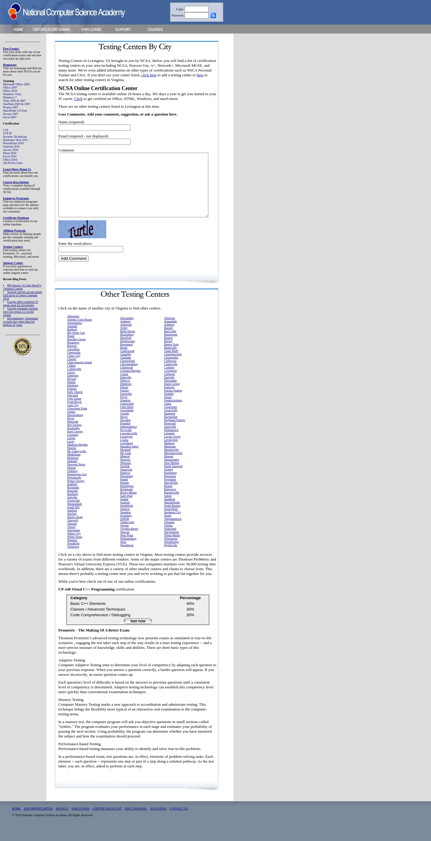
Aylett (124, 340)
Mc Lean (125, 465)
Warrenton (73, 542)
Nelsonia (125, 475)
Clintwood (126, 380)
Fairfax (124, 403)
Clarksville (170, 376)
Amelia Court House (79, 332)
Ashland (72, 338)
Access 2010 (10, 149)
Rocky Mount (128, 505)
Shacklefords (172, 515)
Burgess (72, 358)
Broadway (73, 355)
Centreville (74, 365)
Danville (169, 389)
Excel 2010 (9, 156)
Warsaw (125, 544)
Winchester (170, 551)
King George (75, 444)
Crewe (71, 384)
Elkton (124, 399)
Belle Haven (127, 343)
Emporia (169, 399)
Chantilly (125, 366)
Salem (168, 508)
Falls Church (75, 404)
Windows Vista (12, 94)
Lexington (126, 449)
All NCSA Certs (12, 163)
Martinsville (171, 462)
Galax (167, 416)
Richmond (126, 501)
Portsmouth (74, 490)
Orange (168, 482)
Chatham (125, 370)
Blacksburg (127, 347)
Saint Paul (126, 508)
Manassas (170, 459)
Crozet (124, 386)
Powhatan (170, 492)
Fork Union (74, 411)
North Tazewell (173, 478)
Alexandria (126, 330)
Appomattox (74, 335)
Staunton (125, 524)
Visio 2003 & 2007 (14, 100)
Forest (168, 409)
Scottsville (73, 513)
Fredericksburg (173, 413)
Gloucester (170, 419)
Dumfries (126, 396)
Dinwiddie (170, 393)
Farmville (126, 406)
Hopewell (170, 436)
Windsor (72, 552)
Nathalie (72, 473)
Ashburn (169, 337)
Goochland (126, 422)
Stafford (72, 523)
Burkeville (170, 360)
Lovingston (171, 452)
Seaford (125, 515)
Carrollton (73, 361)
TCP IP (7, 133)
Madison (169, 455)
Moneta (168, 468)
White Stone (74, 549)
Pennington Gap (77, 486)
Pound (124, 492)
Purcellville (171, 495)
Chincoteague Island (79, 375)
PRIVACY (62, 821)
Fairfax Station (173, 403)
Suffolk (124, 531)
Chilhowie (170, 373)
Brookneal (126, 357)
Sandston (169, 511)
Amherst (125, 334)
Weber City (74, 546)
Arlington (126, 337)
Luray (71, 454)
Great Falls (170, 422)
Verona (124, 538)
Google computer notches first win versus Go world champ (20, 312)
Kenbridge (73, 440)
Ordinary (72, 483)
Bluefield (125, 350)
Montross (73, 470)
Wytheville (170, 557)
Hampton (169, 426)
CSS (5, 130)
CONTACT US (178, 821)
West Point (126, 547)
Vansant (72, 536)
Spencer (125, 521)
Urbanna (169, 534)
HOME (16, 821)
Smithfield (126, 518)
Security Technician (15, 136)
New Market (171, 475)
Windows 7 (9, 97)
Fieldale (169, 406)
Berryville (170, 343)
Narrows (125, 472)
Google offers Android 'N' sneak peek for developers (20, 303)
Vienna (168, 538)
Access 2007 (10, 114)
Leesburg (72, 447)
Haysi (70, 430)
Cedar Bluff (171, 363)
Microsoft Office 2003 (16, 84)
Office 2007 (10, 87)
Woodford (73, 556)
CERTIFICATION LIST (106, 821)
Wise (123, 554)
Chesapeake (171, 370)
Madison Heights (77, 457)
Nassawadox (171, 472)
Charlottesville (173, 366)
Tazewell (72, 533)
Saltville (72, 509)
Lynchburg (126, 455)
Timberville (127, 534)
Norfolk (125, 478)
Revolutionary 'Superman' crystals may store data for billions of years (20, 322)
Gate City (73, 417)
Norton (71, 480)
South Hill (73, 519)
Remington (126, 498)
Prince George (75, 493)
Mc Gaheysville (76, 463)
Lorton (71, 450)
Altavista (169, 330)
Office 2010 (10, 90)
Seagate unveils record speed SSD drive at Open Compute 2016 (22, 295)
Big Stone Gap (76, 345)
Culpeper (169, 386)
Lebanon (169, 445)
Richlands (73, 500)
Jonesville (170, 439)
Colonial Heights (130, 383)
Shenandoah (74, 516)
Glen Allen (126, 419)
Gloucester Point (77, 421)
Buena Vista (171, 357)
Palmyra (125, 485)
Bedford (72, 342)
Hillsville (72, 434)
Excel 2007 (9, 117)
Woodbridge (171, 554)
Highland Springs (174, 432)
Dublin (71, 394)
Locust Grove (172, 449)
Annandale (170, 334)
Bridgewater (127, 353)
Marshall (125, 462)
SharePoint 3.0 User (15, 110)
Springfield (170, 521)
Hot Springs (74, 437)
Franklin (125, 413)
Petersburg (126, 488)
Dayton (71, 391)
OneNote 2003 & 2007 (16, 104)
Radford (72, 496)
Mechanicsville (173, 465)
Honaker (125, 436)
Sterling (72, 526)
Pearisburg (170, 485)
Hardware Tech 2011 (15, 140)
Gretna (71, 424)
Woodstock (127, 557)
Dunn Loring (172, 396)
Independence (128, 439)
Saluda (124, 511)
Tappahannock (172, 531)
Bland (71, 348)
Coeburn (169, 380)
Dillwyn (125, 393)
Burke (124, 360)
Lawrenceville (128, 445)
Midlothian (74, 467)
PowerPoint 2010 (13, 143)
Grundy (125, 426)
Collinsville (74, 381)
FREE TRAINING (136, 821)
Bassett (168, 340)
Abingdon (73, 328)
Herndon (125, 432)
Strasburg (126, 528)
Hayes (124, 429)
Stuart (167, 528)
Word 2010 (9, 153)
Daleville (125, 389)
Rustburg (72, 506)
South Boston (172, 518)
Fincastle (72, 407)
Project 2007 (10, 107)
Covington (170, 383)
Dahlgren (72, 388)
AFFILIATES (158, 821)
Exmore (72, 401)
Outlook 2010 (11, 146)
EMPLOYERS (80, 821)
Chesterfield (127, 373)
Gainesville (127, 416)
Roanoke (72, 503)
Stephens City (172, 524)
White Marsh (172, 547)
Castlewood (127, 363)
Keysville (126, 442)
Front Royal (74, 414)
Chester (72, 371)
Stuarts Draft (75, 529)
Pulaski (124, 495)
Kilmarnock (171, 442)
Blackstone (170, 347)
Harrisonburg (75, 427)
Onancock (126, 482)
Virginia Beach (129, 541)
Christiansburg (129, 376)
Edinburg (72, 398)
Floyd (123, 409)
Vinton (71, 539)
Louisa (124, 452)
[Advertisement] (270, 126)
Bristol (168, 353)
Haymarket (170, 429)
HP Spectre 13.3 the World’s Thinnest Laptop (22, 287)
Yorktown (73, 559)
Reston (168, 498)
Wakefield (170, 541)
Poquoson (170, 488)
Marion (71, 460)
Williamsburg (128, 551)
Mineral (125, 468)
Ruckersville (171, 505)
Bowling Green (76, 351)
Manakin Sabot (129, 459)
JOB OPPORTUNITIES (38, 821)
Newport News (76, 477)
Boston (168, 350)
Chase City (74, 368)
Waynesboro (171, 544)
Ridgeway (170, 501)
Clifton (71, 378)
